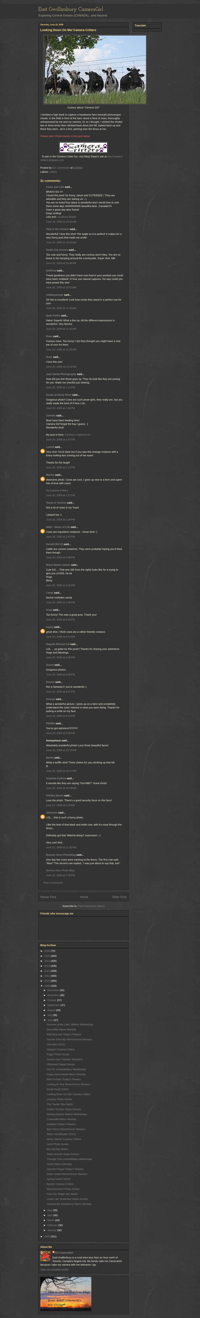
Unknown (52, 812)
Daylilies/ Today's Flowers (61, 1124)
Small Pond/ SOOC (58, 1089)
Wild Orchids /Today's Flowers (64, 1079)
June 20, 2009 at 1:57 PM (60, 439)
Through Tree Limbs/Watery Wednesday (69, 1159)
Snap (49, 609)
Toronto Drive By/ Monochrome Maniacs (69, 1039)
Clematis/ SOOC (56, 1044)
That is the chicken (57, 229)
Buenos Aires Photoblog (61, 854)
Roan (49, 336)
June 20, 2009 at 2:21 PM (60, 495)
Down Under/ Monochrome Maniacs (67, 1174)
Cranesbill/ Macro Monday (61, 1119)
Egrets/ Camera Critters (60, 1184)
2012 (47, 970)
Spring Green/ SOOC (59, 1179)
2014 (47, 961)
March (51, 1220)
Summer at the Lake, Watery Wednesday (70, 1024)
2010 (47, 980)
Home (84, 897)
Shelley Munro (55, 795)
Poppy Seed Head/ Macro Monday (66, 1074)
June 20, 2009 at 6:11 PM (60, 636)
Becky (50, 757)
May (50, 1210)
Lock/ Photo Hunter (57, 1144)
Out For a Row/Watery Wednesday (66, 1069)
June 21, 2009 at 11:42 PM (61, 847)
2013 (47, 965)
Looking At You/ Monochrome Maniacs (68, 1084)
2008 (47, 1236)
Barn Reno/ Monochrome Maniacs (66, 1129)
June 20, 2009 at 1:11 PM (60, 387)
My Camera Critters (57, 490)
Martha (50, 474)
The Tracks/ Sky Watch (60, 1104)
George (50, 699)
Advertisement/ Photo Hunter (63, 1189)
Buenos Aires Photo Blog (60, 870)
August (51, 1010)
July (50, 1015)
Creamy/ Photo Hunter (59, 1099)
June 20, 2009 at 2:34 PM (60, 519)
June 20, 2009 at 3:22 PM (60, 585)
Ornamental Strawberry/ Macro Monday (69, 1204)
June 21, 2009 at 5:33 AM (60, 805)
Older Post (119, 897)
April (50, 1215)
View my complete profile (54, 1269)
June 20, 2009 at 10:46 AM (61, 263)
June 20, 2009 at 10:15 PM (61, 750)
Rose (49, 357)
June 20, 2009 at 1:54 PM (60, 408)
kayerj (49, 627)
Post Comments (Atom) (91, 906)
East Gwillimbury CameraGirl (70, 9)
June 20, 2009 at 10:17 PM (61, 771)
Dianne (50, 682)
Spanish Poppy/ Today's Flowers (65, 1169)
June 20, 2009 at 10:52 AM (61, 287)
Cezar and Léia (55, 187)
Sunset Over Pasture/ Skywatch (65, 1059)
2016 (47, 951)
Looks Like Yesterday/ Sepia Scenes (67, 1199)
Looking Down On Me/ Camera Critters (69, 1094)
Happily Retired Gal (58, 644)
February (52, 1225)
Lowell (50, 447)
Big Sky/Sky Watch (57, 1149)
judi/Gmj (51, 270)
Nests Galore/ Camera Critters (64, 1139)
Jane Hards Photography (61, 374)
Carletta (50, 415)
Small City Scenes (57, 249)
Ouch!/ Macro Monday (59, 1164)
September (53, 1005)
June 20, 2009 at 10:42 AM (61, 242)
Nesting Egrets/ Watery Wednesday (67, 1114)
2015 (47, 956)
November (53, 995)
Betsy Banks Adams (58, 564)
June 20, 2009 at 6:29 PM (60, 657)
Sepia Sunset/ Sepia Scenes (63, 1154)
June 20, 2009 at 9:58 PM (60, 733)
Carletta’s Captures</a (77, 434)
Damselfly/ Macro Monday (61, 1029)
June (50, 1020)
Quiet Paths (53, 315)
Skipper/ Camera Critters (61, 1049)
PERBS (50, 723)
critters (53, 171)
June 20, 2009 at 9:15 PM (60, 716)
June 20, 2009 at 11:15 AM (61, 308)
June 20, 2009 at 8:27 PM (60, 691)
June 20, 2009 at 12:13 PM (61, 366)
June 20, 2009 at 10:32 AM (61, 221)
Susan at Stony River (59, 394)
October (52, 1000)
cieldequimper (54, 294)
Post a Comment (52, 882)
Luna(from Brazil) (66, 216)
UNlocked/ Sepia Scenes (61, 1064)
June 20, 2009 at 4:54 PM (60, 619)
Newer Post (48, 897)
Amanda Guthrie (56, 778)
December (53, 990)
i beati (49, 592)
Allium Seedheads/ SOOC (61, 1134)
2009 (47, 985)
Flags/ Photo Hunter (58, 1054)
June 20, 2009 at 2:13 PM (60, 467)
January (52, 1230)
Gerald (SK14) (54, 544)
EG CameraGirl (64, 1252)
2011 (47, 975)
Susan (50, 664)
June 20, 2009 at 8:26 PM (60, 674)
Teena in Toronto (56, 502)
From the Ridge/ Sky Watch (62, 1194)
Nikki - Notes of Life (58, 527)
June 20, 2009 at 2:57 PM (60, 536)
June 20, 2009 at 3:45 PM (60, 602)
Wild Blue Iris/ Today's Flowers (64, 1034)
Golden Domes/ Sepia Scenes (64, 1109)
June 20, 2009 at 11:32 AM (61, 349)
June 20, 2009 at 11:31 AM (61, 328)
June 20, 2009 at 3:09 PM (60, 557)
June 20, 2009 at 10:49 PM (61, 788)
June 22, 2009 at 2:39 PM (60, 875)
